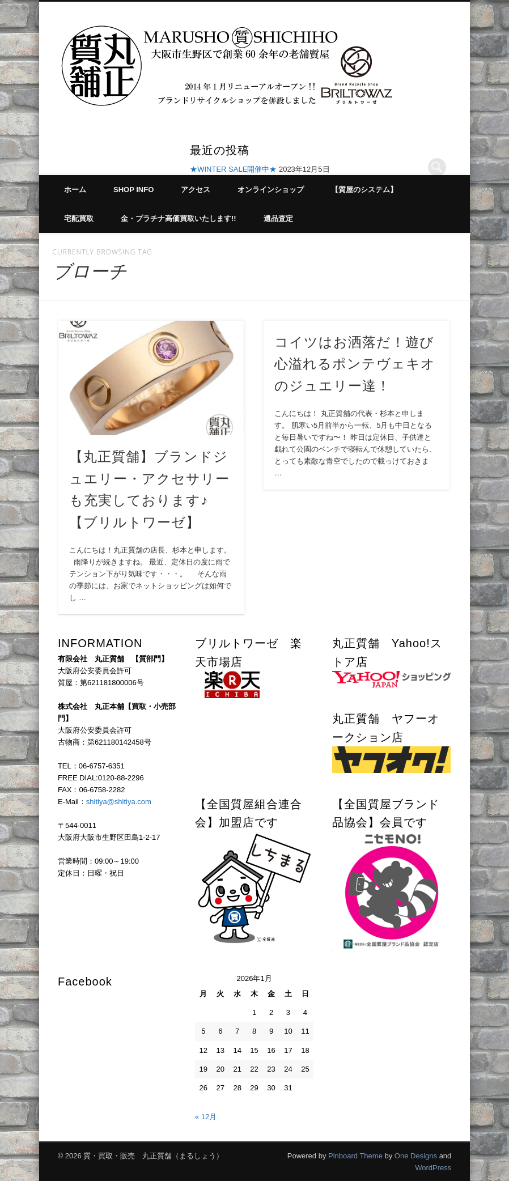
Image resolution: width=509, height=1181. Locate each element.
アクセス (195, 189)
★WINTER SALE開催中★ (233, 169)
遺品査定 (278, 218)
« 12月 (206, 1116)
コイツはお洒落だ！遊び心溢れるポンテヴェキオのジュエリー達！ (354, 364)
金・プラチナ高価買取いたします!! (178, 218)
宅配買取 (79, 218)
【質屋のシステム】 (364, 189)
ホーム (75, 189)
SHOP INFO (133, 189)
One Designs (416, 1156)
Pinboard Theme (355, 1156)
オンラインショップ (270, 189)
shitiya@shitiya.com (118, 801)
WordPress (433, 1167)
